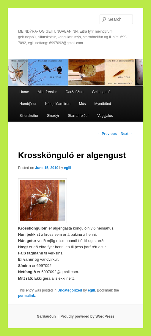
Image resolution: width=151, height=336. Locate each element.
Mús (82, 104)
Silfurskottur (28, 116)
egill (67, 168)
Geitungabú (101, 92)
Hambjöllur (27, 104)
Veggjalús (105, 116)
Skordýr (53, 116)
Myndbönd (102, 104)
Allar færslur (47, 92)
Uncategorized (69, 290)
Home (24, 92)
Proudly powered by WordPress (87, 316)
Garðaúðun (74, 92)
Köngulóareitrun (57, 104)
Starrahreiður (78, 116)
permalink (26, 296)
